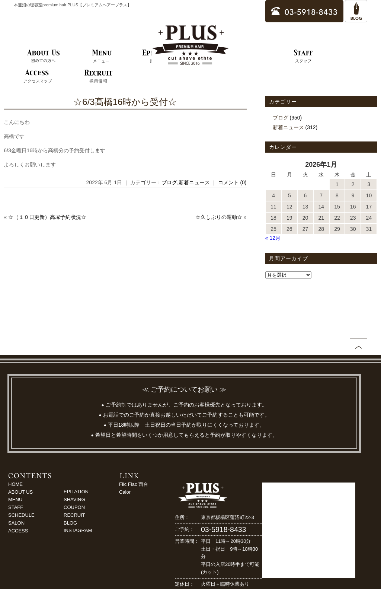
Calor (125, 492)
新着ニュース (194, 182)
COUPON (74, 507)
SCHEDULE (21, 515)
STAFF (15, 507)
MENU (15, 499)
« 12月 (273, 238)
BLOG (70, 523)
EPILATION (76, 491)
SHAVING (74, 499)
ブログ (169, 182)
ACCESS (18, 531)
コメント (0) (232, 182)
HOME (15, 484)
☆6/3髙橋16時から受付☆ (125, 102)
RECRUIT (74, 515)
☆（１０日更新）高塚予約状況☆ (47, 217)
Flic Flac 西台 (133, 484)
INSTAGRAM (78, 530)
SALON (16, 523)
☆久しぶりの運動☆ (218, 217)
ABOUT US (20, 492)
